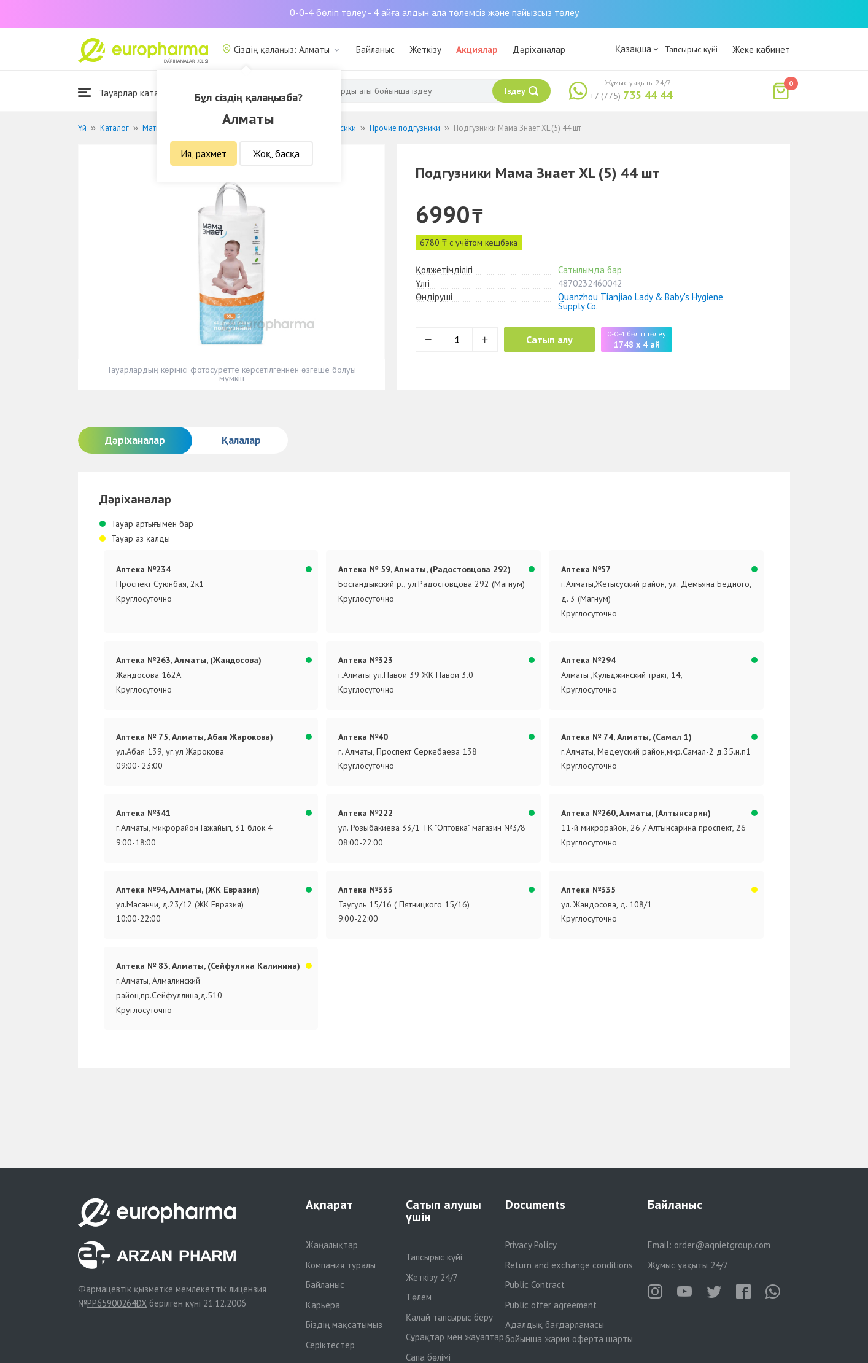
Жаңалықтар (332, 1245)
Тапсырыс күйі (691, 49)
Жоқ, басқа (276, 153)
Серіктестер (330, 1345)
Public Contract (535, 1285)
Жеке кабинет (761, 49)
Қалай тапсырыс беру (449, 1317)
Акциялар (477, 49)
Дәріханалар (539, 49)
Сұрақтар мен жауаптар (455, 1337)
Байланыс (375, 49)
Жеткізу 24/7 (432, 1277)
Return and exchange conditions (569, 1265)
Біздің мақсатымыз (344, 1324)
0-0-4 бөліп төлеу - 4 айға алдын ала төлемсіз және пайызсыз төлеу (434, 12)
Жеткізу (425, 49)
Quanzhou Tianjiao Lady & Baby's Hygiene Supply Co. (640, 301)
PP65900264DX (117, 1303)
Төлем (419, 1297)
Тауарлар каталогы (128, 92)
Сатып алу (552, 339)
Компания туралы (341, 1265)
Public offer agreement (551, 1305)
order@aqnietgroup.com (722, 1245)
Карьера (323, 1305)
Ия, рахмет (203, 153)
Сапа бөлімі (428, 1357)
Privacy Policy (531, 1245)
